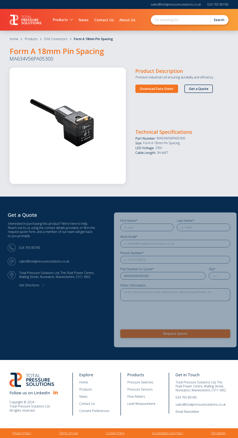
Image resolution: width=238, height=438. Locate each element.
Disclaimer (218, 433)
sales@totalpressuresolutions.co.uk (176, 4)
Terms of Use (68, 433)
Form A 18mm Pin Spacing (93, 39)
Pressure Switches (140, 382)
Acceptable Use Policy (167, 433)
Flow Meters (136, 396)
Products (31, 39)
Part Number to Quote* (148, 269)
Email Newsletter (187, 412)
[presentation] (161, 312)
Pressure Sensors (140, 389)
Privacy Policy (21, 433)
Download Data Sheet (156, 89)
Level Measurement (141, 404)
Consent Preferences (94, 411)
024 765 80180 (217, 4)
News (83, 396)
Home (14, 39)
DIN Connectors (55, 39)
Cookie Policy (115, 433)
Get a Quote (198, 89)
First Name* (139, 221)
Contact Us (87, 404)
